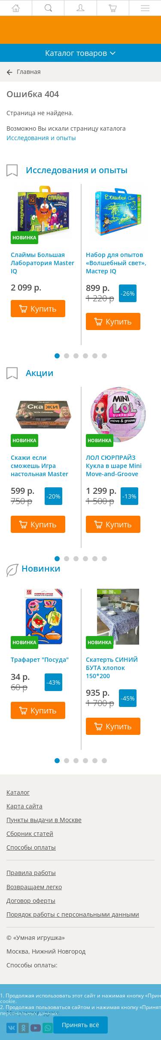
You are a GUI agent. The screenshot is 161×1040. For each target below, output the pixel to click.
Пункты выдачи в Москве (44, 820)
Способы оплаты (31, 847)
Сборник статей (29, 833)
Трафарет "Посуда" (40, 659)
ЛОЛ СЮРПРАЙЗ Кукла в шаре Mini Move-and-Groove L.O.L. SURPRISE (114, 465)
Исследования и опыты (41, 138)
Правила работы (31, 873)
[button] (57, 355)
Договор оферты (30, 900)
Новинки (41, 568)
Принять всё (80, 1025)
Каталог (18, 792)
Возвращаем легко (34, 887)
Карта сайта (24, 806)
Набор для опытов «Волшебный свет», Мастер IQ (116, 263)
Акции (40, 373)
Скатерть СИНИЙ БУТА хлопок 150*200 (112, 667)
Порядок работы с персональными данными (72, 914)
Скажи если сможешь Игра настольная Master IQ (39, 465)
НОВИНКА (24, 237)
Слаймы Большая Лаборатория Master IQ (42, 263)
